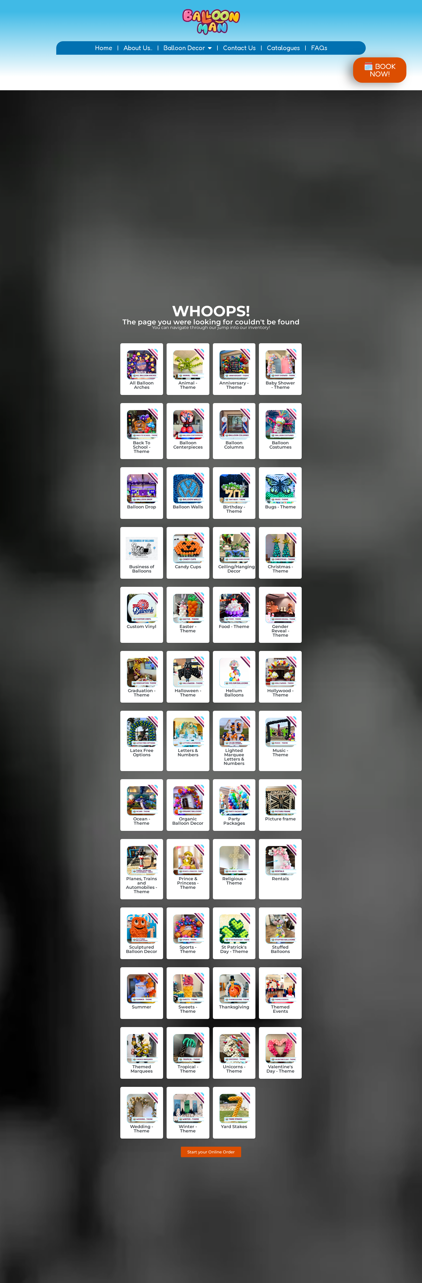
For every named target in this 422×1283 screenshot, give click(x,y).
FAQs (319, 48)
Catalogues (283, 48)
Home (103, 48)
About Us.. (138, 48)
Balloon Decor (188, 48)
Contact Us (239, 48)
